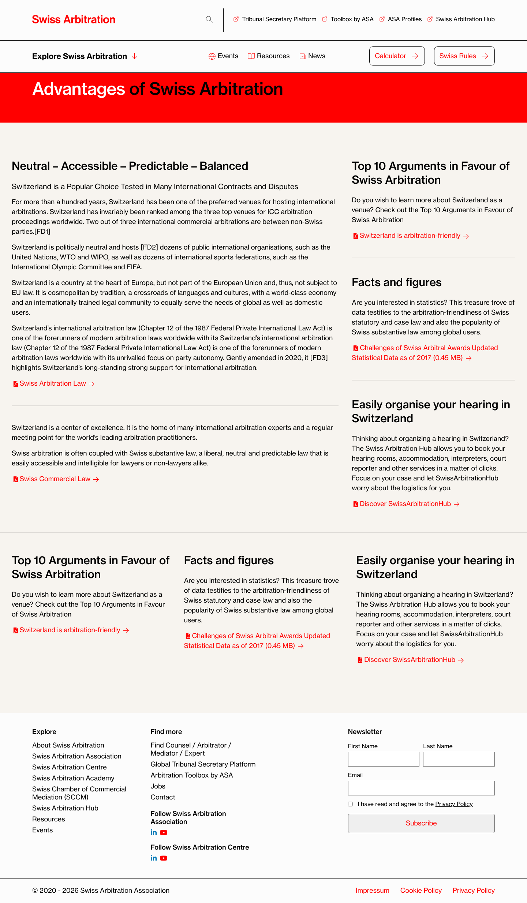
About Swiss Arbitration (68, 745)
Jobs (158, 786)
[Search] (209, 19)
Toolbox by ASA (352, 19)
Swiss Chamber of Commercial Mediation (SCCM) (79, 793)
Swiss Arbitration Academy (73, 778)
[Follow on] (154, 858)
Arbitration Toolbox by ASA (192, 775)
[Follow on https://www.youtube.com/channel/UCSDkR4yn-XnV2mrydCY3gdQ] (163, 833)
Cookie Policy (421, 891)
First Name (363, 746)
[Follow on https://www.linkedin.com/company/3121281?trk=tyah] (154, 833)
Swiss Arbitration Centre (69, 767)
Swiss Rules (458, 56)
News (312, 56)
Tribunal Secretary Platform (279, 19)
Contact (163, 797)
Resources (269, 56)
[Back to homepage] (73, 19)
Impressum (372, 891)
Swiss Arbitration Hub (465, 19)
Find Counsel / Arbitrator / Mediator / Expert (191, 749)
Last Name (437, 746)
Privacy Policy (454, 804)
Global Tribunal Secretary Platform (203, 764)
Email (355, 775)
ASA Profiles (405, 19)
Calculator (390, 56)
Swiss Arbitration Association (77, 756)
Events (224, 56)
